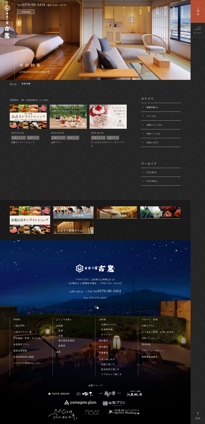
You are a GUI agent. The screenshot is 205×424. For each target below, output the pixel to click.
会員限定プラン (21, 322)
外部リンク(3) (153, 133)
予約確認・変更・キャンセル (28, 316)
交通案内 (103, 331)
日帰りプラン (149, 304)
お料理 (102, 297)
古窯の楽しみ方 (107, 337)
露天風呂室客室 (66, 319)
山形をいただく (109, 303)
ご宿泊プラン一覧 (22, 310)
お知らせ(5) (152, 142)
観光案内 (103, 325)
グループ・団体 (150, 297)
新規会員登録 (20, 329)
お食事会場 (107, 307)
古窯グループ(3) (154, 124)
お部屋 (59, 304)
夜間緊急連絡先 (150, 335)
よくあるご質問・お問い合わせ (158, 310)
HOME (16, 297)
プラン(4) (151, 116)
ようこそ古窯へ (64, 297)
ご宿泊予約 (19, 304)
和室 (60, 309)
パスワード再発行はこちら (27, 341)
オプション (107, 312)
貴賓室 (61, 324)
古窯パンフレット (151, 316)
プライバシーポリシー (153, 329)
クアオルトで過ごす (111, 352)
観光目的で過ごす (110, 347)
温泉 (58, 330)
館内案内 (103, 319)
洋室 (60, 314)
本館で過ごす (108, 342)
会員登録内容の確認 (23, 335)
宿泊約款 (146, 322)
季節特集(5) (152, 107)
